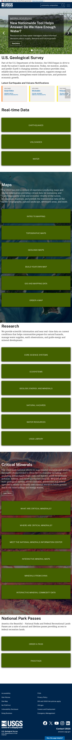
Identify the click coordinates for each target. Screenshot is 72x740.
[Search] (63, 5)
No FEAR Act (6, 705)
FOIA (39, 693)
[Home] (7, 7)
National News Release (21, 18)
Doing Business (7, 713)
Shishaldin (36, 91)
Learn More (7, 493)
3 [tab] (37, 50)
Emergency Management (46, 713)
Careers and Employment (46, 709)
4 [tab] (40, 50)
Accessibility (6, 693)
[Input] (52, 5)
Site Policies (6, 697)
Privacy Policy (42, 697)
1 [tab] (32, 50)
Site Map (5, 701)
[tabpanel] (36, 31)
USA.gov (41, 705)
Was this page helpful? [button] (55, 738)
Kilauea (63, 91)
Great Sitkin (9, 91)
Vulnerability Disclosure (10, 709)
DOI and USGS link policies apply (49, 701)
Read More (16, 43)
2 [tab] (34, 50)
